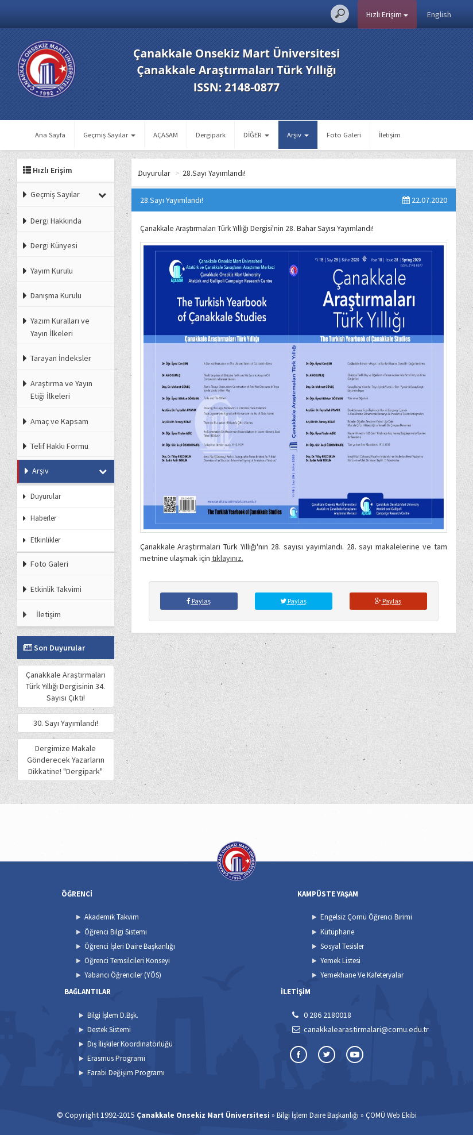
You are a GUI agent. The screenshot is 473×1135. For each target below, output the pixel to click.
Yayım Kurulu (51, 271)
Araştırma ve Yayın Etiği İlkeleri (61, 389)
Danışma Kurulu (56, 295)
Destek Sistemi (109, 1029)
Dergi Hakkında (56, 221)
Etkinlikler (45, 540)
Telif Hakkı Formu (59, 446)
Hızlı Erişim (387, 14)
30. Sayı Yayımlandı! (65, 723)
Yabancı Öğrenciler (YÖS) (122, 975)
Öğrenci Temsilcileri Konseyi (127, 960)
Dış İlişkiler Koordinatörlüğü (130, 1044)
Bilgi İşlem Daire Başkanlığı (318, 1115)
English (439, 14)
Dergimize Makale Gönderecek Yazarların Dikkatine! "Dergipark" (65, 759)
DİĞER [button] (256, 134)
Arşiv (40, 470)
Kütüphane (337, 932)
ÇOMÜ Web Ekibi (391, 1115)
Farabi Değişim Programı (126, 1073)
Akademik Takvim (111, 917)
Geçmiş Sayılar (55, 194)
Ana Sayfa (50, 134)
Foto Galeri (344, 134)
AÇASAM (165, 134)
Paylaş (199, 601)
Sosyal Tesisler (342, 946)
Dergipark (211, 134)
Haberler (43, 518)
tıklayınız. (227, 558)
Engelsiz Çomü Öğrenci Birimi (366, 917)
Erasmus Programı (116, 1058)
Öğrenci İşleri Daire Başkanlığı (129, 946)
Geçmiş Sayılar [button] (109, 134)
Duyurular (45, 496)
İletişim (390, 134)
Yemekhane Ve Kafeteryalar (362, 975)
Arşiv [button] (298, 134)
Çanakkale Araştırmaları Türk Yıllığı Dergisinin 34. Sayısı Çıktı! (66, 686)
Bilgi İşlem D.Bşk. (112, 1015)
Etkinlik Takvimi (56, 589)
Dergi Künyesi (53, 245)
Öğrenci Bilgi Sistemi (115, 932)
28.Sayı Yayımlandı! (288, 173)
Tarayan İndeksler (60, 358)
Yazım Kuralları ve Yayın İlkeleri (60, 327)
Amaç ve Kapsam (59, 421)
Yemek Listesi (340, 960)
